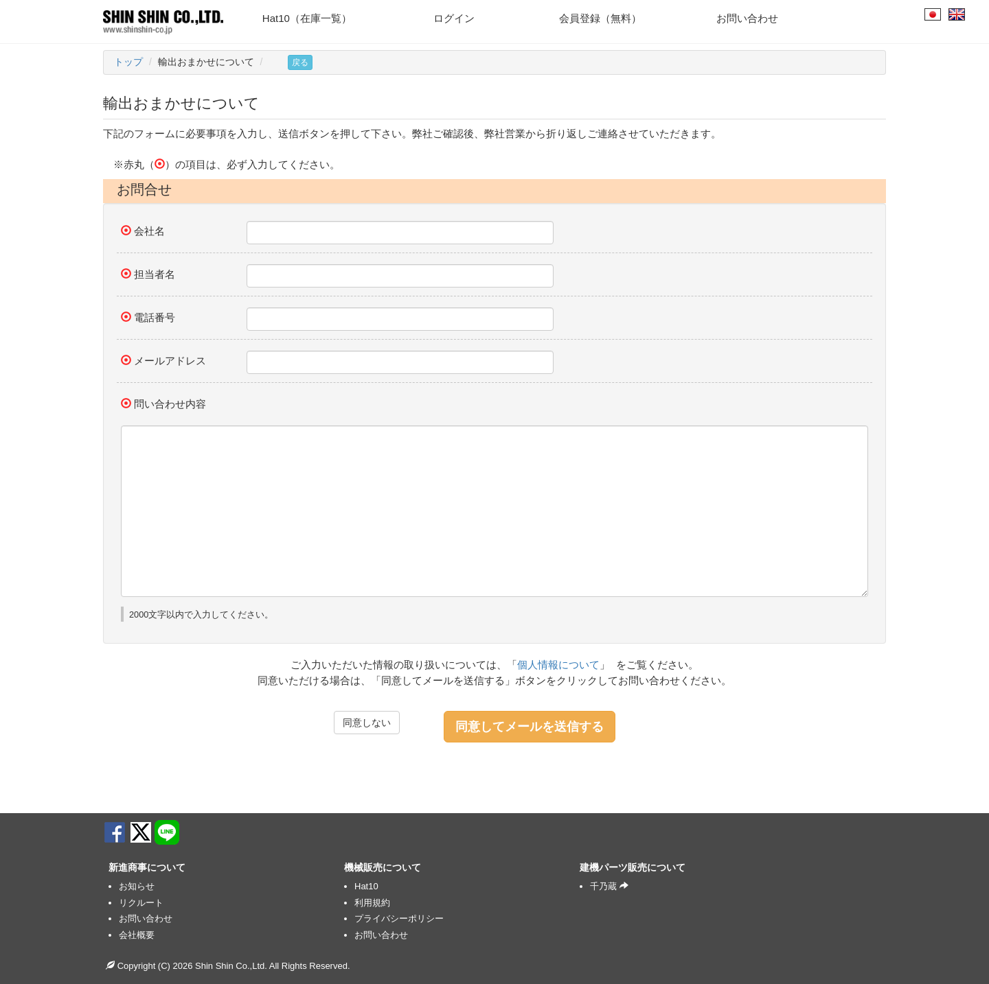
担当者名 (154, 274)
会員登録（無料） (600, 18)
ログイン (454, 18)
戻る (300, 62)
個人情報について (558, 664)
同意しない (367, 722)
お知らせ (137, 886)
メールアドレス (170, 360)
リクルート (141, 903)
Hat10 (366, 886)
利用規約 (372, 903)
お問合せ (144, 189)
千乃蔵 (609, 886)
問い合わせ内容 (170, 404)
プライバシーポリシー (399, 918)
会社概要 (137, 935)
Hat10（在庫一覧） (307, 18)
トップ (128, 61)
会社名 (149, 231)
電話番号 (154, 317)
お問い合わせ (747, 18)
